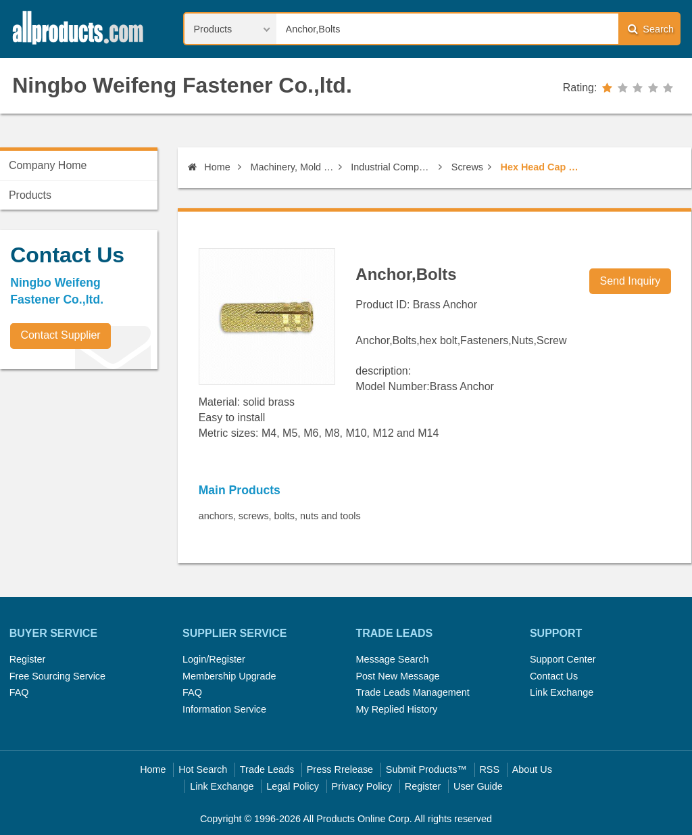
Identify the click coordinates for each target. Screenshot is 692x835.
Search (651, 28)
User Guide (478, 786)
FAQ (19, 692)
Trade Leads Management (412, 692)
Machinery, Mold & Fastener (292, 167)
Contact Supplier (60, 335)
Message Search (391, 659)
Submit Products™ (426, 769)
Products (30, 195)
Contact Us (554, 676)
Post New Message (397, 676)
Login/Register (213, 659)
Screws (467, 167)
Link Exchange (561, 692)
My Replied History (396, 709)
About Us (532, 769)
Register (27, 659)
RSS (489, 769)
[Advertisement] (101, 473)
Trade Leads (267, 769)
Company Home (48, 165)
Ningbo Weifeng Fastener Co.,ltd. (182, 85)
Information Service (224, 709)
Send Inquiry (630, 281)
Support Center (563, 659)
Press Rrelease (340, 769)
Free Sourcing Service (57, 676)
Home (209, 167)
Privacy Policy (362, 786)
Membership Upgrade (229, 676)
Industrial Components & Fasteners (392, 167)
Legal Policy (292, 786)
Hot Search (202, 769)
